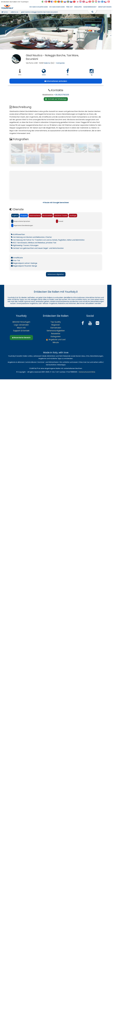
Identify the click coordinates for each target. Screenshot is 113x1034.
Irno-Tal (15, 260)
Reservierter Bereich (21, 338)
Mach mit (21, 327)
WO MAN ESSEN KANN (57, 7)
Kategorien (56, 336)
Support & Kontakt (21, 330)
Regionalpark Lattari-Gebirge (24, 263)
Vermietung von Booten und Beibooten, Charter (31, 237)
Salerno (47, 63)
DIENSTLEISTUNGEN (104, 7)
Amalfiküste (17, 257)
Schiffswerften (18, 234)
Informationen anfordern (55, 81)
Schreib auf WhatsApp (57, 99)
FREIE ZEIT (69, 7)
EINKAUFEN (78, 7)
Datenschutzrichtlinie (87, 372)
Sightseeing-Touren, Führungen (24, 245)
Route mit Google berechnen (56, 202)
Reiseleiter (55, 333)
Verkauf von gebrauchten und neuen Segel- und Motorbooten (37, 248)
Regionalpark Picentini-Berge (24, 266)
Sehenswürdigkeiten (56, 274)
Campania (60, 63)
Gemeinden (55, 327)
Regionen (55, 325)
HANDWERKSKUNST (90, 7)
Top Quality (56, 322)
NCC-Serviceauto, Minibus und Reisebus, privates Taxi (33, 242)
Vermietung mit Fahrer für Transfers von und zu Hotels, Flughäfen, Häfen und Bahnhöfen (48, 240)
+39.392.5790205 (61, 94)
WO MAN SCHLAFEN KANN (38, 7)
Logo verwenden (21, 325)
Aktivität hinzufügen (21, 322)
